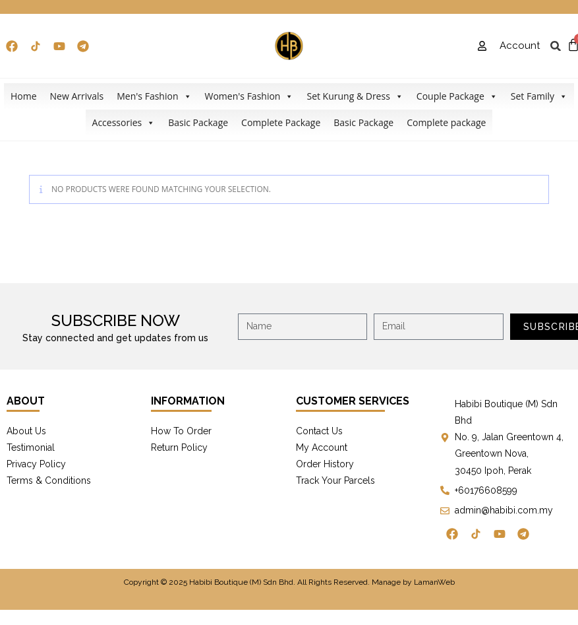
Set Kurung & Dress (354, 96)
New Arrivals (77, 96)
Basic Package (198, 122)
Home (24, 96)
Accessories (124, 123)
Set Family (539, 96)
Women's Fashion (249, 96)
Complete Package (280, 122)
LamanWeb (434, 582)
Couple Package (457, 96)
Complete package (446, 122)
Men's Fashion (154, 96)
